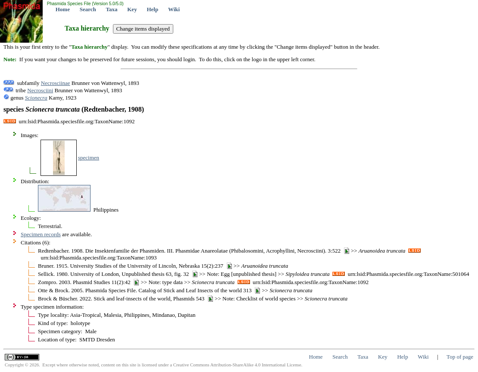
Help (152, 9)
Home (63, 9)
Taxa (112, 9)
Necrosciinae (55, 83)
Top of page (460, 356)
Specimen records (41, 234)
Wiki (174, 9)
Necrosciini (40, 90)
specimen (88, 157)
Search (88, 9)
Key (132, 9)
